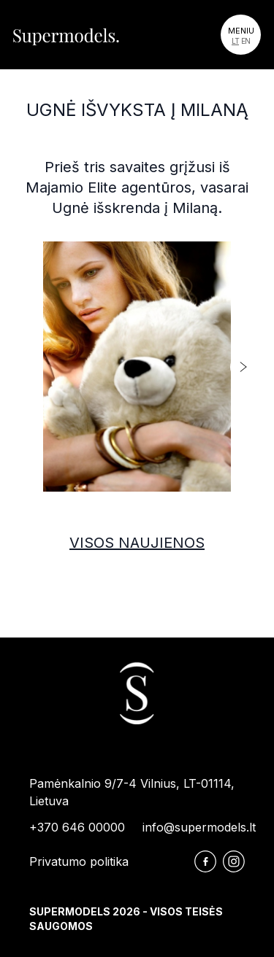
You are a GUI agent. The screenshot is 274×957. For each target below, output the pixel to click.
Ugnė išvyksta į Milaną (137, 109)
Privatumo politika (79, 861)
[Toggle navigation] (241, 35)
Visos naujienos (137, 542)
